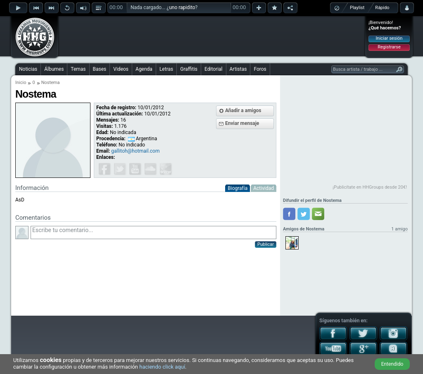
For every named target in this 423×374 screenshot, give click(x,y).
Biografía (237, 188)
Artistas (238, 69)
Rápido (382, 7)
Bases (100, 69)
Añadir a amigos (243, 110)
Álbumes (54, 69)
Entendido (392, 364)
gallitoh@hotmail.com (135, 151)
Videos (120, 69)
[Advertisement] (212, 36)
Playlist (357, 7)
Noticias (28, 69)
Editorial (213, 69)
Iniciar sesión (389, 38)
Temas (78, 69)
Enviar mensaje (242, 123)
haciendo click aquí (162, 367)
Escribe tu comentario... (153, 232)
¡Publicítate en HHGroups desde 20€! (370, 187)
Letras (166, 69)
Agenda (143, 69)
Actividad (263, 188)
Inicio (20, 82)
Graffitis (188, 69)
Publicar (265, 244)
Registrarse (389, 47)
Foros (260, 69)
